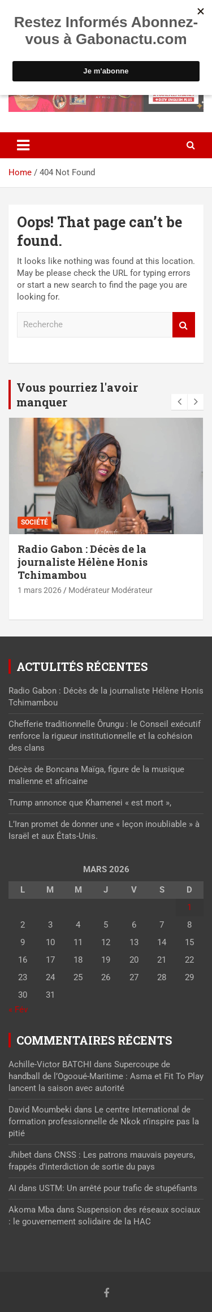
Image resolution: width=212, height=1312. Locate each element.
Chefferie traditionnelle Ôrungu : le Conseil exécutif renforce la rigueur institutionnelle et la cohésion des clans (104, 736)
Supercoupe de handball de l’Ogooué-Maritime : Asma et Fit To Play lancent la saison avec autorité (106, 1076)
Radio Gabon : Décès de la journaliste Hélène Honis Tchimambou (83, 562)
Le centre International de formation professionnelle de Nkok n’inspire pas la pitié (103, 1121)
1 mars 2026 (40, 590)
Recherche (183, 324)
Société (34, 522)
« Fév (18, 1009)
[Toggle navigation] (23, 145)
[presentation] (179, 402)
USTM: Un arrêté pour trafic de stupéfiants (118, 1188)
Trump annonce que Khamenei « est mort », (89, 803)
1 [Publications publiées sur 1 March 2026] (189, 907)
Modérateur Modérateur (110, 590)
